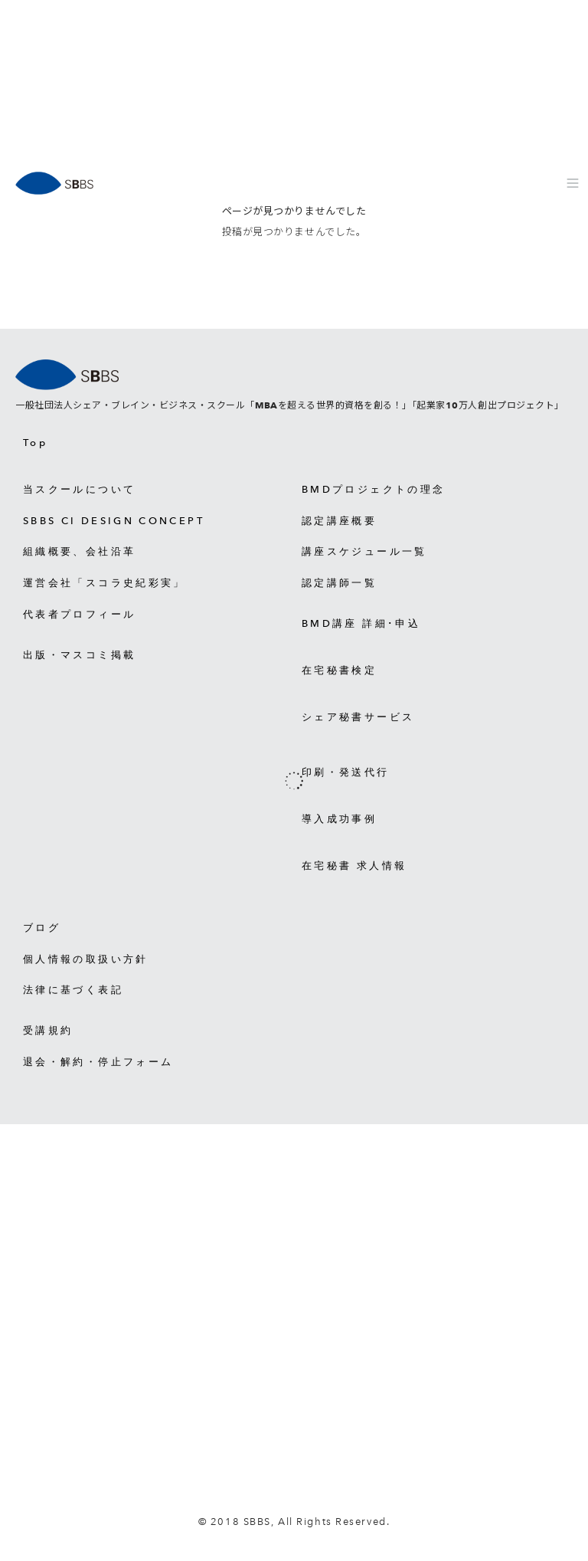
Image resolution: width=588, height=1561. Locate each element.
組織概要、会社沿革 (79, 551)
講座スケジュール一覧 (364, 551)
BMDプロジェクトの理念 (373, 489)
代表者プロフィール (79, 614)
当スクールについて (79, 489)
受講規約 (48, 1030)
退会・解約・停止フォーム (98, 1061)
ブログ (41, 927)
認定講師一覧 (339, 583)
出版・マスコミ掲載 (79, 655)
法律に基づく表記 (73, 989)
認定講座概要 (339, 520)
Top (35, 442)
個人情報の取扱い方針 (86, 959)
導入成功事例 (339, 819)
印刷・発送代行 (346, 772)
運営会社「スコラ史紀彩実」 (104, 583)
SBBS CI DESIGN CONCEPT (113, 520)
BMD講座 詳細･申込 (361, 623)
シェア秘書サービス (358, 717)
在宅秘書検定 (339, 670)
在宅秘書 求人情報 (354, 865)
